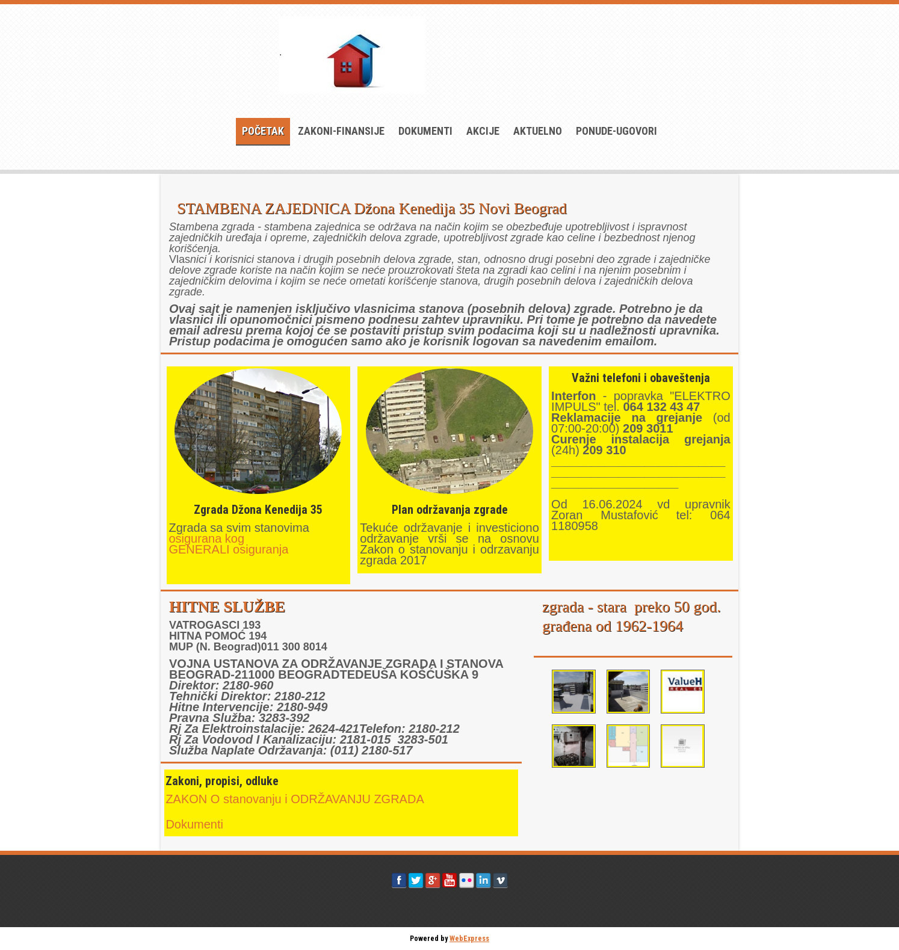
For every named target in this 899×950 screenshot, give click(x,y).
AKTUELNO (537, 131)
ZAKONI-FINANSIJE (341, 131)
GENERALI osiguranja (228, 549)
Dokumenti (425, 131)
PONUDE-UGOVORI (616, 131)
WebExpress (469, 938)
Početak (263, 131)
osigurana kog (207, 538)
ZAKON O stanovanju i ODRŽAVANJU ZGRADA (294, 799)
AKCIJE (482, 131)
